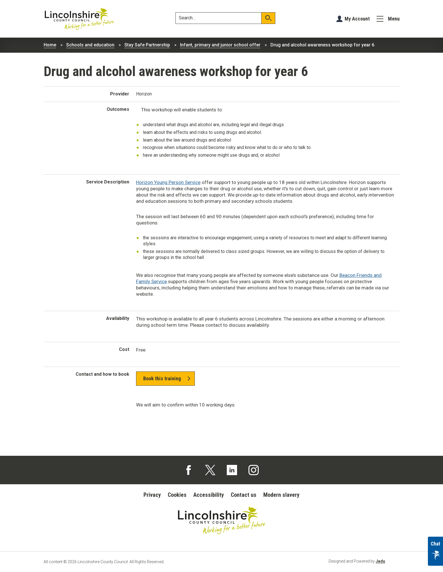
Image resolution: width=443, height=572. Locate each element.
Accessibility (208, 494)
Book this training (162, 378)
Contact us (243, 494)
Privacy (152, 494)
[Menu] (388, 19)
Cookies (177, 494)
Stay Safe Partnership (147, 45)
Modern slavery (281, 494)
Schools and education (90, 45)
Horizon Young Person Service (168, 182)
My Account (357, 19)
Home (50, 45)
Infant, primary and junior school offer (220, 45)
